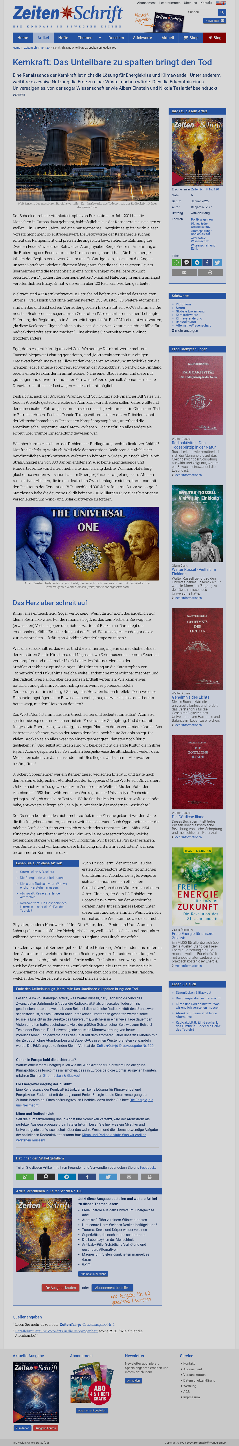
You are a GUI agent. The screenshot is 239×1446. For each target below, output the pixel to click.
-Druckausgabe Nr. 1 (87, 1324)
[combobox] (202, 12)
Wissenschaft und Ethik (203, 247)
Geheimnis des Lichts (190, 697)
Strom (180, 308)
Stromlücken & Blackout (37, 872)
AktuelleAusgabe (142, 17)
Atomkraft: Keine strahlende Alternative (40, 895)
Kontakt (206, 3)
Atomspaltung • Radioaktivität (201, 232)
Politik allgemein (202, 219)
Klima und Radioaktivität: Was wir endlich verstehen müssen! (43, 885)
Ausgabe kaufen (60, 1288)
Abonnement (146, 3)
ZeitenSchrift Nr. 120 (37, 47)
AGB (186, 1392)
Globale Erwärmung (190, 311)
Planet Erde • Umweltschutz (201, 225)
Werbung (189, 1386)
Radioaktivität (186, 322)
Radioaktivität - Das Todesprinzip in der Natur (194, 444)
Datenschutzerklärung (199, 1380)
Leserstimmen (169, 3)
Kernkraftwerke (187, 315)
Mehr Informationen (188, 475)
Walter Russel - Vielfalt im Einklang (194, 571)
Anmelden (133, 1380)
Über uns (190, 3)
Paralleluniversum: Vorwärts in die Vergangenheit (56, 1331)
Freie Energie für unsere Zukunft (192, 935)
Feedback (147, 1167)
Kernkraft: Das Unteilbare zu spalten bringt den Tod (84, 47)
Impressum (191, 1397)
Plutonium (183, 304)
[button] (25, 1177)
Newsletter (215, 20)
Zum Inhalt (22, 1428)
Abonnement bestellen (112, 1288)
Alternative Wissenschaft (200, 239)
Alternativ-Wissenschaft (193, 325)
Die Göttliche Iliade (188, 816)
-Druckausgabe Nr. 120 (125, 1046)
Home (16, 47)
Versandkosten (194, 1375)
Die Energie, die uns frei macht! (42, 878)
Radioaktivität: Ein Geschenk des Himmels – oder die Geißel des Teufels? (43, 907)
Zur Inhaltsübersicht (93, 1274)
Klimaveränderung (189, 318)
